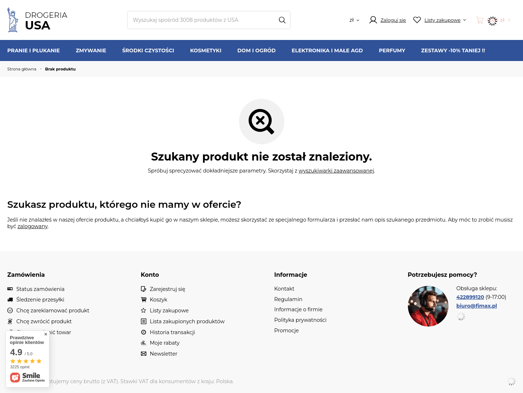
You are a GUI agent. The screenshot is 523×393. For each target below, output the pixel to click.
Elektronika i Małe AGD (327, 50)
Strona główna (21, 69)
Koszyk (158, 300)
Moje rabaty (165, 343)
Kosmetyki (205, 50)
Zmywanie (91, 50)
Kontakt (26, 343)
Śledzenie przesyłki (40, 300)
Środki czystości (148, 50)
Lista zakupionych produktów (187, 322)
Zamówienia (26, 274)
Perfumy (392, 50)
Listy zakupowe (169, 311)
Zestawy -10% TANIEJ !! (453, 50)
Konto (150, 274)
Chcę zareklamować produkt (52, 311)
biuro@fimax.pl (477, 306)
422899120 (470, 297)
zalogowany (32, 226)
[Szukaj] (282, 20)
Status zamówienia (40, 289)
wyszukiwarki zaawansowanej (336, 170)
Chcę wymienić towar (43, 332)
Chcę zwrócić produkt (44, 322)
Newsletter (164, 354)
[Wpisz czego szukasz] (209, 20)
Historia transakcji (172, 332)
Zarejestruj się (168, 289)
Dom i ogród (257, 50)
